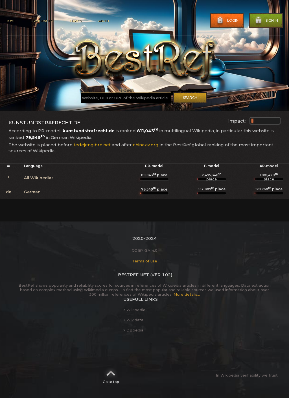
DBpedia (133, 330)
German (32, 191)
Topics (75, 21)
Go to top (110, 375)
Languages (42, 21)
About (104, 21)
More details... (187, 294)
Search (190, 98)
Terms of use (144, 261)
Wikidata (133, 320)
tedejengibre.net (92, 144)
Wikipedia (134, 310)
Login (227, 20)
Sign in (266, 20)
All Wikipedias (39, 177)
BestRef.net (133, 274)
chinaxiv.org (146, 144)
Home (11, 21)
